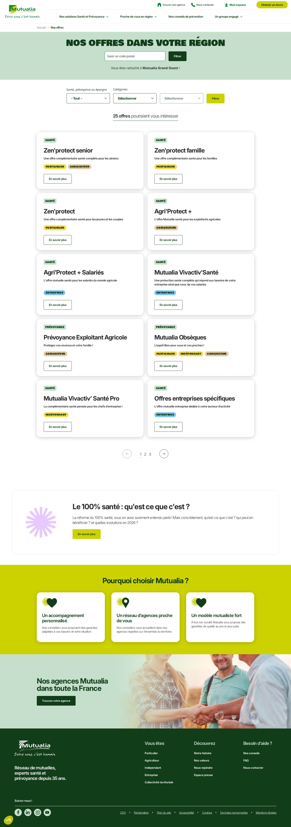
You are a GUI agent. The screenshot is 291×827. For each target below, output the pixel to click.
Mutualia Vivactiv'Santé (186, 272)
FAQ (246, 760)
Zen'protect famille (179, 150)
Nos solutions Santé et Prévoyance (81, 16)
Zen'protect (59, 211)
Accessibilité (186, 812)
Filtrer (177, 56)
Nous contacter (253, 767)
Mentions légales (266, 812)
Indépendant (153, 767)
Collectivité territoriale (159, 782)
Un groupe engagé (226, 16)
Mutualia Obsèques (180, 337)
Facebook (18, 812)
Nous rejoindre (203, 767)
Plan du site (164, 812)
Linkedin (28, 812)
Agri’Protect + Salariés (74, 272)
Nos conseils (251, 753)
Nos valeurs (201, 760)
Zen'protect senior (68, 150)
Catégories (120, 89)
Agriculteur (152, 760)
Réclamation (141, 812)
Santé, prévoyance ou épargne (86, 89)
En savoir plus (86, 534)
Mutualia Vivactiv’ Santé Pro (81, 398)
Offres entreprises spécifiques (194, 398)
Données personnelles (234, 812)
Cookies (207, 812)
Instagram (37, 812)
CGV (123, 812)
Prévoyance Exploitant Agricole (85, 337)
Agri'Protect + (173, 211)
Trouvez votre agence (56, 700)
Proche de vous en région (136, 16)
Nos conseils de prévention (186, 16)
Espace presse (203, 775)
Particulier (151, 753)
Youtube (47, 812)
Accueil (41, 27)
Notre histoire (202, 753)
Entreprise (151, 775)
